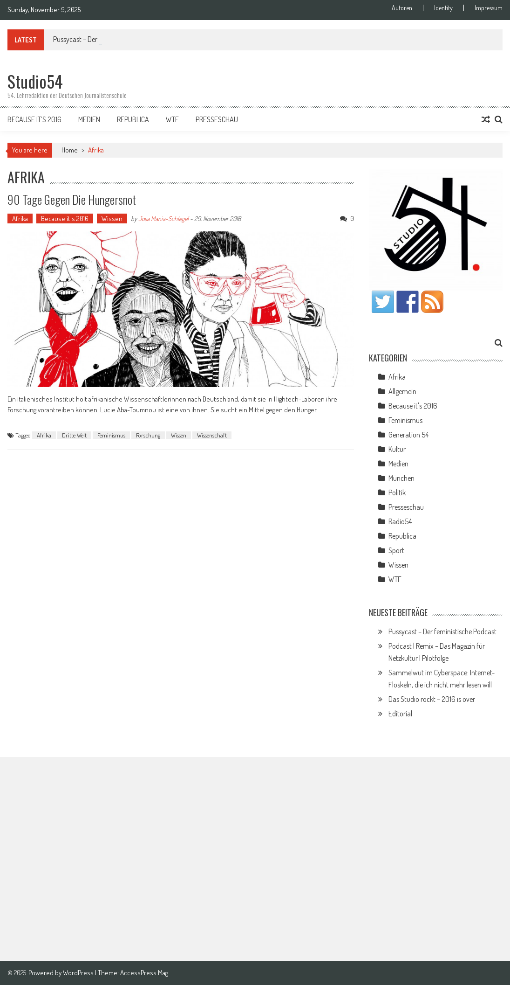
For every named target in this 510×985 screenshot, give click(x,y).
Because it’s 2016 (34, 119)
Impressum (489, 8)
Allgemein (402, 391)
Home (69, 150)
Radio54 (400, 521)
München (401, 478)
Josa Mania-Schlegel (163, 218)
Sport (396, 550)
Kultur (397, 449)
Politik (397, 492)
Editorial (400, 713)
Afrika (20, 218)
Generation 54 (408, 434)
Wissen (112, 218)
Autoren (402, 8)
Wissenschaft (212, 435)
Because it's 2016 (64, 218)
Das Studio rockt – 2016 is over (431, 699)
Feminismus (111, 435)
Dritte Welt (74, 435)
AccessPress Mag (144, 972)
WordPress (79, 972)
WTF (172, 119)
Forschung (148, 435)
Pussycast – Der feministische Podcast (442, 631)
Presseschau (217, 119)
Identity (443, 8)
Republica (133, 119)
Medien (89, 119)
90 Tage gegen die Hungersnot (71, 199)
